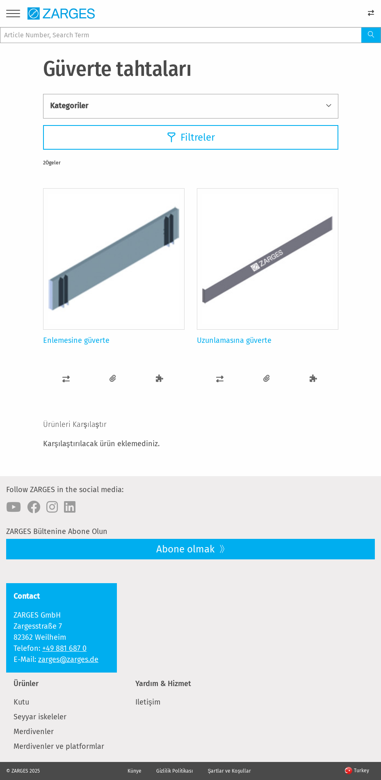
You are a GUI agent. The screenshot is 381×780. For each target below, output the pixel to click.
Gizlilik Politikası (174, 771)
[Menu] (13, 15)
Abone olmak (186, 549)
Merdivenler (34, 731)
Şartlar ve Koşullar (229, 771)
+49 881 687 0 (64, 648)
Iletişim (147, 702)
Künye (134, 771)
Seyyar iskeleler (40, 716)
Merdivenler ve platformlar (59, 746)
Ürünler (26, 683)
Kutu (21, 702)
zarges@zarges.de (68, 659)
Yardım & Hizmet (163, 683)
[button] (66, 379)
